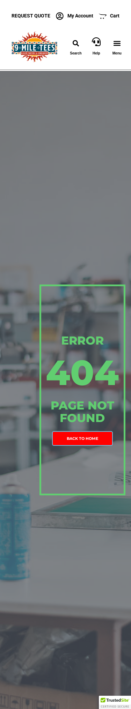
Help (96, 53)
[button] (75, 43)
